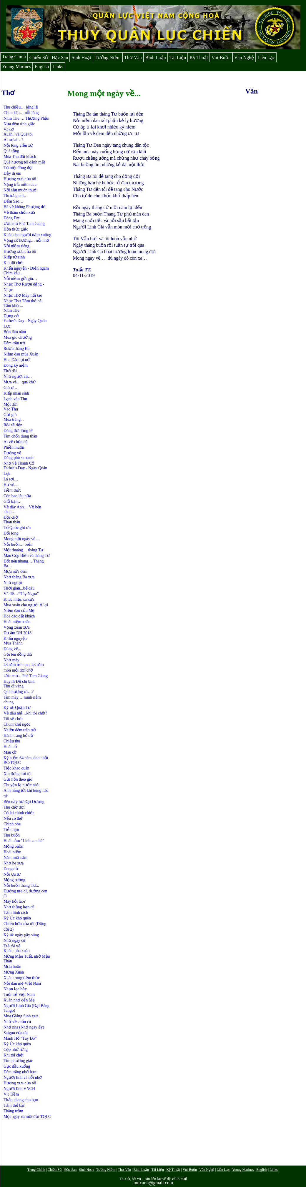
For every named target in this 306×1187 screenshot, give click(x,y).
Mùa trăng (12, 419)
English (41, 66)
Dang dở (11, 869)
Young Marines (16, 66)
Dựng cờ (11, 316)
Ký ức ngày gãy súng (21, 935)
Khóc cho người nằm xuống (27, 235)
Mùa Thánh (13, 643)
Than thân (12, 522)
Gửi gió (10, 415)
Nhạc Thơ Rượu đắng (23, 284)
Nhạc (8, 290)
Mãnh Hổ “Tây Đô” (20, 1038)
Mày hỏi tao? (15, 901)
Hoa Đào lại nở (17, 360)
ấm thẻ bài (15, 1105)
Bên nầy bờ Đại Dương (24, 801)
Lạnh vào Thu (15, 399)
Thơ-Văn (133, 57)
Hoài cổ (10, 746)
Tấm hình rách (16, 912)
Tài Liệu (177, 57)
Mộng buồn (13, 846)
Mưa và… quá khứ (20, 382)
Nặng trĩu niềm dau (20, 184)
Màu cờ (10, 752)
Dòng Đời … (15, 218)
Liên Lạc (266, 57)
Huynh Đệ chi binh (20, 681)
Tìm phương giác (18, 1061)
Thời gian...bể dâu (19, 588)
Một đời (11, 404)
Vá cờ (9, 129)
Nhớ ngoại (13, 582)
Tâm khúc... (13, 305)
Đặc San (60, 57)
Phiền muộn (14, 447)
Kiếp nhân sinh (16, 393)
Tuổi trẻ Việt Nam (19, 994)
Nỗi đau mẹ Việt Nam (22, 983)
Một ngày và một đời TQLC (27, 1116)
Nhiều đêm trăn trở (20, 730)
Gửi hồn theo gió (18, 779)
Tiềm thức (12, 490)
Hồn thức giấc (16, 229)
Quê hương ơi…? (19, 692)
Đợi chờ (11, 517)
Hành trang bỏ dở (18, 735)
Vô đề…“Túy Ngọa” (21, 594)
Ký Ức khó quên (18, 918)
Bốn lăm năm (15, 332)
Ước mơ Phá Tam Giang (24, 223)
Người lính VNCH (19, 1088)
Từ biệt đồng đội (18, 168)
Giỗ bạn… (13, 501)
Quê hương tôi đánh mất (24, 162)
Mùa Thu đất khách (20, 156)
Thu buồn (12, 835)
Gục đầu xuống (17, 1066)
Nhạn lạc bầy (15, 989)
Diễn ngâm (39, 268)
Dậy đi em (12, 173)
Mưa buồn (12, 966)
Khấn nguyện (15, 268)
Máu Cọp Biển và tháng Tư (27, 555)
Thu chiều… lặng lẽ (21, 107)
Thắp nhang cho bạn (21, 1100)
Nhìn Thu (11, 310)
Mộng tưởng (14, 880)
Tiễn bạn (11, 829)
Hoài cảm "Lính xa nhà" (24, 841)
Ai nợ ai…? (13, 140)
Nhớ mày (11, 660)
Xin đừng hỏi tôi (17, 774)
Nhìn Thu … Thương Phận (26, 118)
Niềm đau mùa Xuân (21, 354)
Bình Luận (155, 57)
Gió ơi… (11, 387)
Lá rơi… (11, 479)
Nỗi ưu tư (12, 874)
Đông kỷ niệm (16, 365)
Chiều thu (12, 741)
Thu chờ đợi (14, 807)
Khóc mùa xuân (17, 951)
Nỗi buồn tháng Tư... (21, 885)
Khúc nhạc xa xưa (19, 599)
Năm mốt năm (15, 857)
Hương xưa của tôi (20, 179)
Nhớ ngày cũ (14, 940)
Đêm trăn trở (14, 343)
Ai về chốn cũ (15, 442)
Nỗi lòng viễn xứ (18, 145)
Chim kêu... (13, 273)
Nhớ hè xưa (14, 863)
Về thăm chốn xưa (19, 212)
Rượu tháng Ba (16, 348)
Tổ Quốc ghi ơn (17, 527)
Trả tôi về (12, 946)
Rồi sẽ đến (13, 425)
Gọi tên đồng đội (18, 654)
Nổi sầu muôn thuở (20, 190)
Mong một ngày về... (21, 539)
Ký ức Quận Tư (17, 707)
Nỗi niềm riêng (16, 246)
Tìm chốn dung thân (20, 436)
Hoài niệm (12, 852)
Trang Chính (14, 56)
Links (57, 66)
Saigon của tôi (16, 1033)
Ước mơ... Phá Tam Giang (26, 676)
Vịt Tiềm (11, 1094)
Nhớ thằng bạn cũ (19, 907)
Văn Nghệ (244, 57)
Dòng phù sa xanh (19, 457)
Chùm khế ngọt (17, 724)
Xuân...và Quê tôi (18, 134)
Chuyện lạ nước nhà (21, 785)
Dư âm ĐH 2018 (17, 633)
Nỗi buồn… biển (18, 544)
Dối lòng (11, 533)
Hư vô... (10, 485)
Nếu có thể (13, 818)
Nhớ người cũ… (18, 376)
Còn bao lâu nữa (17, 496)
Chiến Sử (38, 57)
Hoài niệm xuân (17, 622)
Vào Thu (11, 409)
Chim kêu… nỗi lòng (21, 113)
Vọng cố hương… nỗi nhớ (26, 240)
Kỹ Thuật (198, 57)
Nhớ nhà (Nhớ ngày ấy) (24, 1027)
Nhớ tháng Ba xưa (19, 577)
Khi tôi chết (14, 263)
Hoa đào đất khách (19, 616)
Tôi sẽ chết (13, 719)
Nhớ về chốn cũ (17, 1021)
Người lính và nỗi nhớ (23, 1077)
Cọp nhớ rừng (16, 1049)
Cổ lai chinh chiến (19, 813)
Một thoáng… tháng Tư (23, 550)
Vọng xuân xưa (17, 627)
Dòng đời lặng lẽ (18, 430)
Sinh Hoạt (81, 57)
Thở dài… (12, 371)
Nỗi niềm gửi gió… (20, 278)
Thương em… (16, 195)
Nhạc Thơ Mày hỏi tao (23, 295)
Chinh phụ (12, 824)
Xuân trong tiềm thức (22, 978)
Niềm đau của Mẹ (19, 610)
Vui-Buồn (221, 57)
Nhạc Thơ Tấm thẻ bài (23, 301)
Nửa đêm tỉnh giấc (19, 124)
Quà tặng (11, 151)
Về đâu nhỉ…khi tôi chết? (25, 713)
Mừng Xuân (14, 972)
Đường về (12, 453)
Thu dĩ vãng (14, 686)
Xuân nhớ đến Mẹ (19, 1000)
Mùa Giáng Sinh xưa (21, 1016)
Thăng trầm (13, 1111)
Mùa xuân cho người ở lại (26, 605)
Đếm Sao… (14, 201)
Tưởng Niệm (108, 57)
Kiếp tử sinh (14, 257)
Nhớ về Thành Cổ (19, 463)
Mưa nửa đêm (15, 571)
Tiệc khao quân (16, 768)
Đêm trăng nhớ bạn (20, 1072)
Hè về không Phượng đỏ (24, 207)
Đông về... (12, 649)
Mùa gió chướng (18, 337)
